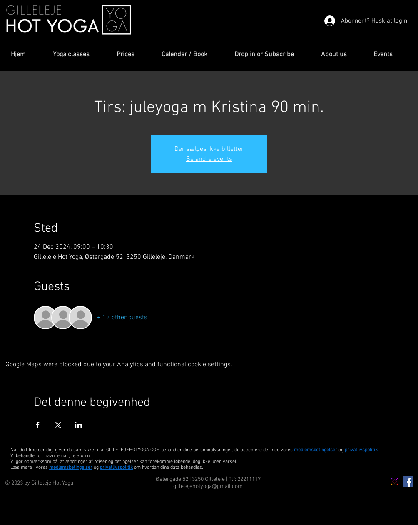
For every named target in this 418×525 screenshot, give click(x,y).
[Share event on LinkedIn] (78, 425)
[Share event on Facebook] (38, 425)
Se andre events (209, 159)
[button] (78, 55)
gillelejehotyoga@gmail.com (208, 486)
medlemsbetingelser (315, 450)
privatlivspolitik (116, 467)
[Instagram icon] (394, 481)
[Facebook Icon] (408, 481)
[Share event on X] (58, 425)
